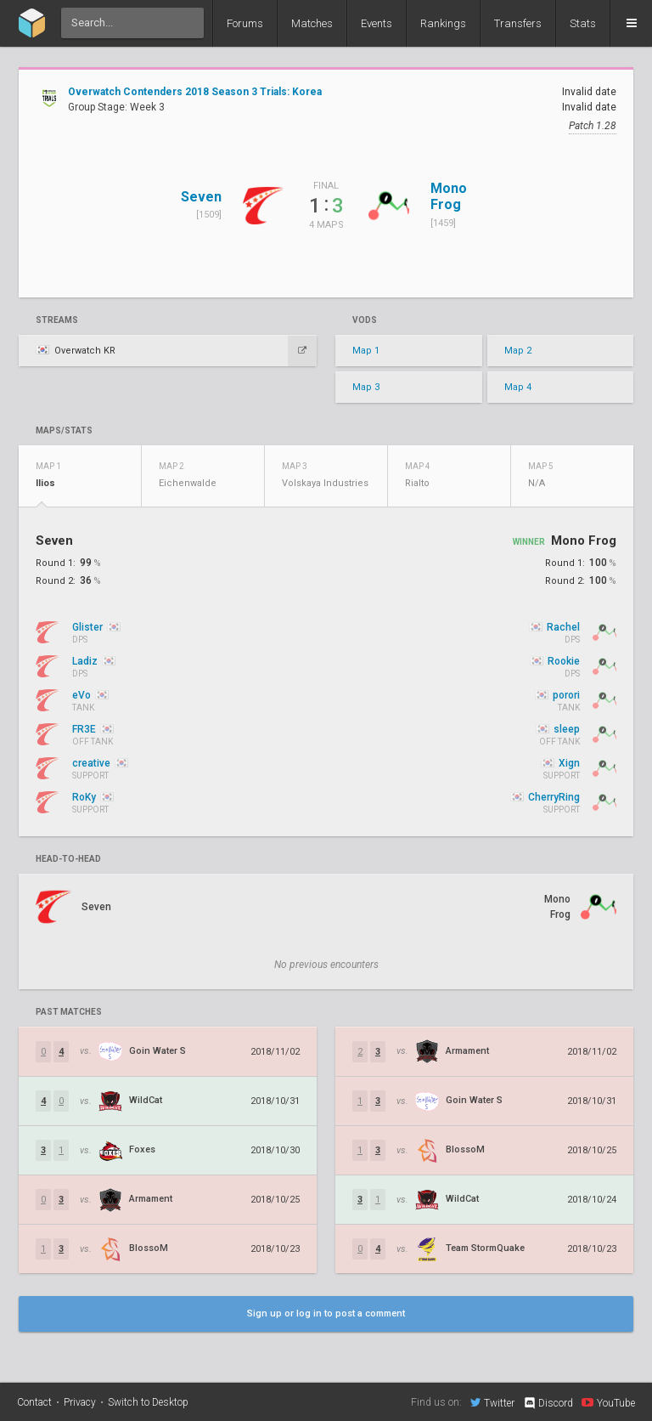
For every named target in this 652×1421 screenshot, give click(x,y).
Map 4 (517, 387)
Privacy (80, 1402)
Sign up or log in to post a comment (326, 1313)
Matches (312, 23)
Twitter (492, 1402)
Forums (245, 23)
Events (376, 23)
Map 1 (365, 350)
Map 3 (365, 387)
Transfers (518, 23)
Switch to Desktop (148, 1402)
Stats (583, 23)
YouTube (608, 1402)
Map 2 (517, 350)
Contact (34, 1402)
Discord (548, 1403)
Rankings (443, 23)
